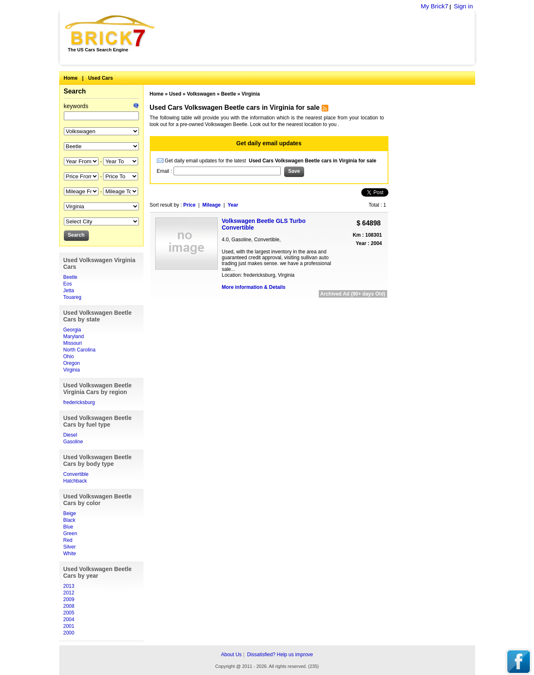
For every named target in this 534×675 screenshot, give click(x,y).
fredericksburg (79, 402)
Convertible (76, 474)
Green (70, 533)
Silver (69, 547)
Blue (68, 527)
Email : (165, 171)
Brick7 (110, 31)
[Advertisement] (319, 38)
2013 (69, 586)
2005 (69, 613)
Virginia (71, 370)
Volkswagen (201, 94)
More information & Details (254, 287)
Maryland (73, 336)
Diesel (70, 435)
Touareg (72, 297)
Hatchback (75, 481)
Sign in (463, 6)
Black (69, 520)
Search (75, 91)
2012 (69, 593)
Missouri (72, 343)
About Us (231, 654)
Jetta (68, 290)
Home (71, 78)
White (69, 553)
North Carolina (79, 350)
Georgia (72, 330)
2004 (69, 619)
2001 (69, 626)
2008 (69, 606)
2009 (69, 599)
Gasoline (73, 442)
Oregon (71, 363)
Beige (69, 513)
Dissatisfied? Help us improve (280, 654)
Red (68, 540)
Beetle (70, 277)
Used (175, 94)
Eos (67, 284)
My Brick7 (434, 6)
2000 (69, 633)
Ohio (68, 356)
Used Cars (100, 78)
